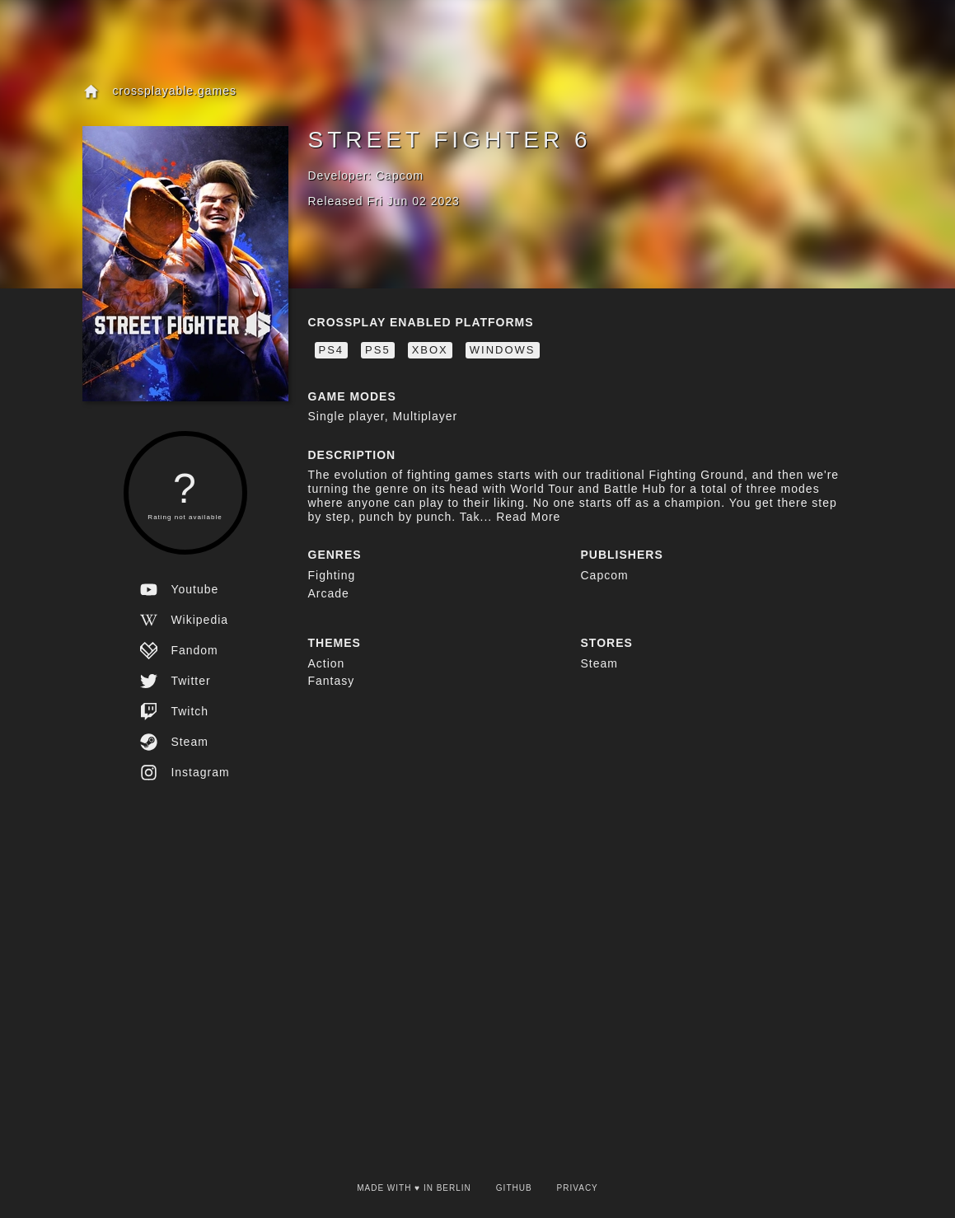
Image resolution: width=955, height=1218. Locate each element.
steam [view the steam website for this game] (174, 742)
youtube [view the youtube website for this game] (179, 589)
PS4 (331, 350)
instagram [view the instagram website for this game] (184, 772)
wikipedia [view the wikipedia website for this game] (184, 620)
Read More (526, 516)
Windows (503, 350)
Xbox (430, 350)
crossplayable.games (159, 91)
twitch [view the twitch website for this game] (174, 711)
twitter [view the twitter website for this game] (175, 681)
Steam (599, 663)
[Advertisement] (477, 936)
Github (514, 1187)
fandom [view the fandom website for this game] (179, 650)
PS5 (378, 350)
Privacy (577, 1187)
